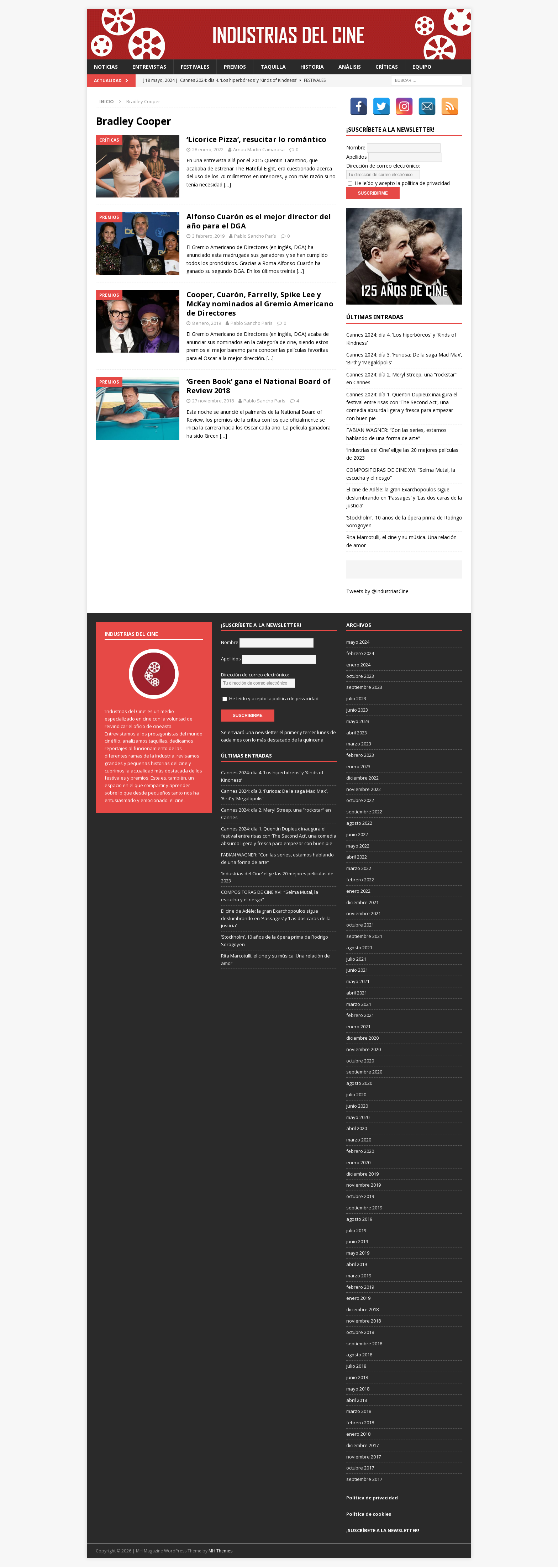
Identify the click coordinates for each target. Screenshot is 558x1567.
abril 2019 (356, 1264)
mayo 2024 (357, 642)
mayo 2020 (357, 1117)
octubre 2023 (360, 676)
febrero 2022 (360, 879)
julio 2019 (356, 1230)
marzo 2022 (358, 868)
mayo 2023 (357, 721)
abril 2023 (356, 732)
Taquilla (273, 66)
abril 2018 (356, 1400)
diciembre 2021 (362, 902)
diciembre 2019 (362, 1174)
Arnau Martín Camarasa (259, 149)
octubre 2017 (360, 1468)
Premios (235, 66)
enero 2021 (358, 1026)
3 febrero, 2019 (208, 236)
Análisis (349, 66)
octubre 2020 (360, 1060)
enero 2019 (358, 1298)
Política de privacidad (372, 1497)
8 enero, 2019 (206, 323)
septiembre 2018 (364, 1343)
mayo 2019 (357, 1253)
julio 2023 (356, 698)
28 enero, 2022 (207, 149)
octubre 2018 (360, 1332)
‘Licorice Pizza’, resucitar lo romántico (256, 139)
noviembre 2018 (363, 1321)
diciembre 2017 (362, 1445)
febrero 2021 (360, 1015)
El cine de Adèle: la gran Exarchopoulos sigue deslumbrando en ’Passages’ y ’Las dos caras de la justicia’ (404, 497)
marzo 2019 (358, 1275)
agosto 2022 (359, 823)
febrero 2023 (360, 755)
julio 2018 (356, 1366)
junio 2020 (357, 1106)
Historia (312, 66)
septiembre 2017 (364, 1479)
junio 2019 (357, 1241)
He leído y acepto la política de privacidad (402, 183)
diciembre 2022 (362, 778)
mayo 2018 (357, 1389)
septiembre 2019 (364, 1207)
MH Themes (220, 1551)
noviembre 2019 (363, 1185)
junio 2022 (357, 834)
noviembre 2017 (363, 1456)
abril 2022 (356, 857)
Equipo (421, 66)
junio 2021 (357, 970)
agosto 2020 (359, 1083)
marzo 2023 (358, 743)
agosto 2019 (359, 1219)
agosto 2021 (359, 947)
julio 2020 (356, 1094)
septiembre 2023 (364, 687)
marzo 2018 (358, 1411)
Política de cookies (368, 1514)
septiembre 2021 (364, 936)
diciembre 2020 (362, 1038)
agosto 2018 (359, 1354)
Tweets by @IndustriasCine (377, 591)
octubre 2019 (360, 1196)
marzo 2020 (358, 1139)
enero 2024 (358, 664)
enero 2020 (358, 1162)
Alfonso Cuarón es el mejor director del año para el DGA (258, 221)
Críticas (386, 66)
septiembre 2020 (364, 1072)
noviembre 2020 (363, 1049)
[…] (227, 184)
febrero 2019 (360, 1287)
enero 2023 (358, 766)
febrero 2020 (360, 1151)
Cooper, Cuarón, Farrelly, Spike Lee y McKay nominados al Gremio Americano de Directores (259, 304)
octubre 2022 (360, 800)
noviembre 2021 (363, 913)
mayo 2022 (357, 846)
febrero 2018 (360, 1422)
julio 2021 (356, 959)
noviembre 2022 (363, 789)
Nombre (355, 147)
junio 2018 (357, 1377)
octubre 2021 (360, 925)
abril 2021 (356, 993)
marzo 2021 (358, 1004)
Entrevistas (149, 66)
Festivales (195, 66)
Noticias (106, 66)
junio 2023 (357, 710)
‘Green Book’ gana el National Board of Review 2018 (258, 385)
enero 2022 (358, 891)
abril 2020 (356, 1128)
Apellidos (356, 156)
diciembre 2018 (362, 1309)
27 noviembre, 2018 (213, 400)
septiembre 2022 (364, 811)
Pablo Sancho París (255, 236)
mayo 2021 (357, 981)
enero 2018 (358, 1434)
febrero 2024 (360, 653)
